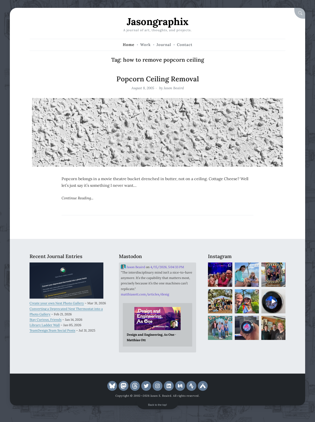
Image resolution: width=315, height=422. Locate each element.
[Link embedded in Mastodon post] (157, 325)
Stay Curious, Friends (46, 320)
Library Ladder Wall (45, 325)
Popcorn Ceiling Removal (157, 78)
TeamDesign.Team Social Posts (52, 330)
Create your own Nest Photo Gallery (57, 303)
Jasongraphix (158, 21)
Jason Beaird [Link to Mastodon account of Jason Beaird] (133, 266)
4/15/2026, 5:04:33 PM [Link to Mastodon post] (167, 267)
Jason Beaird (174, 88)
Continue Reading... (77, 198)
